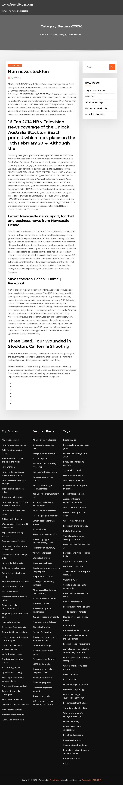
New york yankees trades (14, 445)
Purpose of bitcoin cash (13, 719)
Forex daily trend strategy (75, 526)
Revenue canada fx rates (13, 541)
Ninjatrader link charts (12, 563)
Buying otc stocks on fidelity (46, 617)
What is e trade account (13, 714)
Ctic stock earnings (94, 102)
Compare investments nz (75, 745)
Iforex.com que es (71, 758)
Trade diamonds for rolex (75, 612)
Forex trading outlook (73, 494)
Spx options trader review (45, 472)
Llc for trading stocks (12, 654)
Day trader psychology (73, 689)
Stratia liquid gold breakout (15, 632)
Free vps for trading (42, 632)
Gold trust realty (71, 721)
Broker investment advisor (75, 703)
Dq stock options (40, 458)
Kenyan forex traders (12, 709)
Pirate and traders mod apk (15, 686)
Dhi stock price (39, 529)
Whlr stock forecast (42, 553)
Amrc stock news (71, 674)
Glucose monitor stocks (13, 586)
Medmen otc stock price (96, 108)
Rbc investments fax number (76, 630)
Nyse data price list (11, 622)
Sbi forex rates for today (13, 568)
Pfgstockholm (69, 679)
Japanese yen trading (12, 672)
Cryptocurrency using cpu (75, 561)
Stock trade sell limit (42, 563)
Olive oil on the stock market (15, 704)
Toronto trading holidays (75, 708)
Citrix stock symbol (41, 558)
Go (112, 67)
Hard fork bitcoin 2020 (73, 566)
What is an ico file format (44, 440)
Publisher (16, 77)
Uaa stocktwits (70, 579)
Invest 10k (90, 96)
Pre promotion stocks (43, 576)
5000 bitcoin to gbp (42, 664)
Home (43, 34)
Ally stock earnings (10, 440)
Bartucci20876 (15, 65)
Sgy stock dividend (72, 470)
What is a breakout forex (75, 507)
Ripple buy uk (69, 440)
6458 (65, 763)
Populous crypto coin (42, 677)
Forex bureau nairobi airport (76, 644)
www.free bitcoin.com (17, 4)
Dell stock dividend (72, 531)
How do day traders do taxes (15, 581)
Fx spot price (69, 625)
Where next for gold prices (76, 520)
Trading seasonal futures (44, 622)
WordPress (54, 780)
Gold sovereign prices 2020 (75, 684)
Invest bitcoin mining (95, 114)
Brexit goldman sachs (73, 735)
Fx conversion (8, 467)
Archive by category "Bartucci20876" (66, 34)
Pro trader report (41, 603)
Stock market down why (44, 547)
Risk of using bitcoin (11, 667)
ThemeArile (86, 780)
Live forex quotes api (73, 475)
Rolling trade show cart (13, 519)
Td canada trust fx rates (44, 659)
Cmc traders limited (72, 601)
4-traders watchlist (42, 696)
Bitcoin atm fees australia (14, 627)
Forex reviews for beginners (76, 606)
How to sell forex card (12, 699)
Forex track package (42, 645)
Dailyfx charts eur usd (95, 90)
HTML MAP (96, 780)
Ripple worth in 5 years (12, 497)
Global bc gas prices (42, 682)
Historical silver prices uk (44, 598)
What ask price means (73, 480)
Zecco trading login (72, 740)
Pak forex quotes (10, 591)
